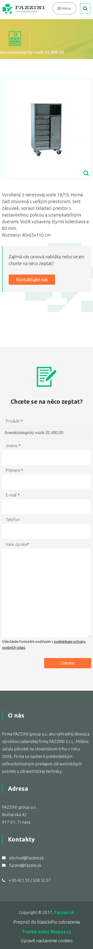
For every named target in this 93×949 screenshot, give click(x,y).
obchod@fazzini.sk (26, 857)
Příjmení (14, 470)
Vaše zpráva (17, 544)
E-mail (13, 495)
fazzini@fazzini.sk (25, 865)
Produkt (14, 421)
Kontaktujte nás (32, 279)
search (85, 8)
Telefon (13, 519)
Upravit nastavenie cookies (47, 940)
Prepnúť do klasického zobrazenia (46, 921)
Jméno (13, 446)
